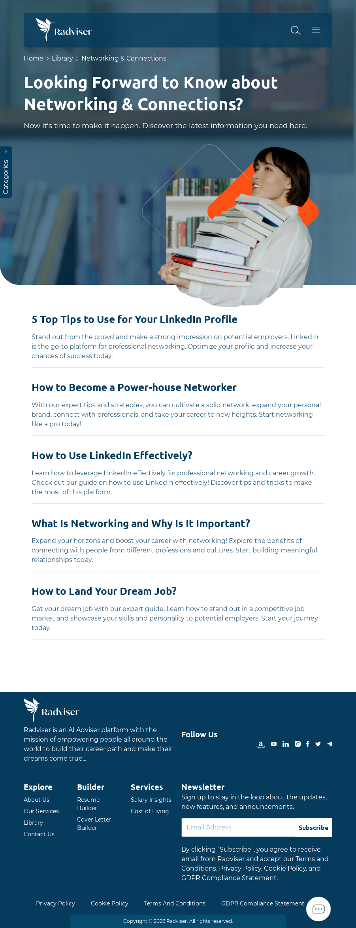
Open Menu (321, 30)
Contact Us (39, 834)
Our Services (41, 811)
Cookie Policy (109, 903)
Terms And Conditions (174, 903)
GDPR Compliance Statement (262, 903)
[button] (300, 30)
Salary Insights (151, 799)
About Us (36, 799)
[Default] (238, 827)
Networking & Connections (124, 58)
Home (33, 58)
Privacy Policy (55, 903)
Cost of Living (150, 811)
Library (62, 58)
